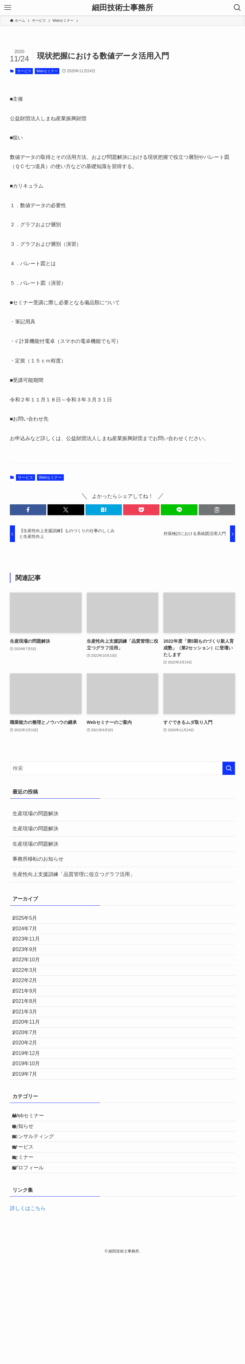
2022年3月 (30, 996)
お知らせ (29, 1209)
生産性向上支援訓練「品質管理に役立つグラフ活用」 (73, 874)
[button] (28, 509)
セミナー (29, 1254)
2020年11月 (31, 1072)
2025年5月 (30, 920)
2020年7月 (30, 1087)
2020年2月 (30, 1102)
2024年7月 (30, 935)
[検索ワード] (122, 768)
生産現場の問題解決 (35, 813)
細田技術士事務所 (122, 8)
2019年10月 (31, 1132)
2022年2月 (30, 1011)
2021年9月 (30, 1026)
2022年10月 (31, 981)
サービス (24, 71)
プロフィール (34, 1269)
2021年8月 (30, 1041)
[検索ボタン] (237, 7)
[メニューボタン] (7, 7)
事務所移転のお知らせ (37, 859)
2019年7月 (30, 1147)
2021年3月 (30, 1056)
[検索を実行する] (228, 768)
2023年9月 (30, 966)
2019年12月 (31, 1117)
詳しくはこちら (28, 1312)
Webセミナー (46, 71)
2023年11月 (31, 950)
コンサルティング (39, 1224)
